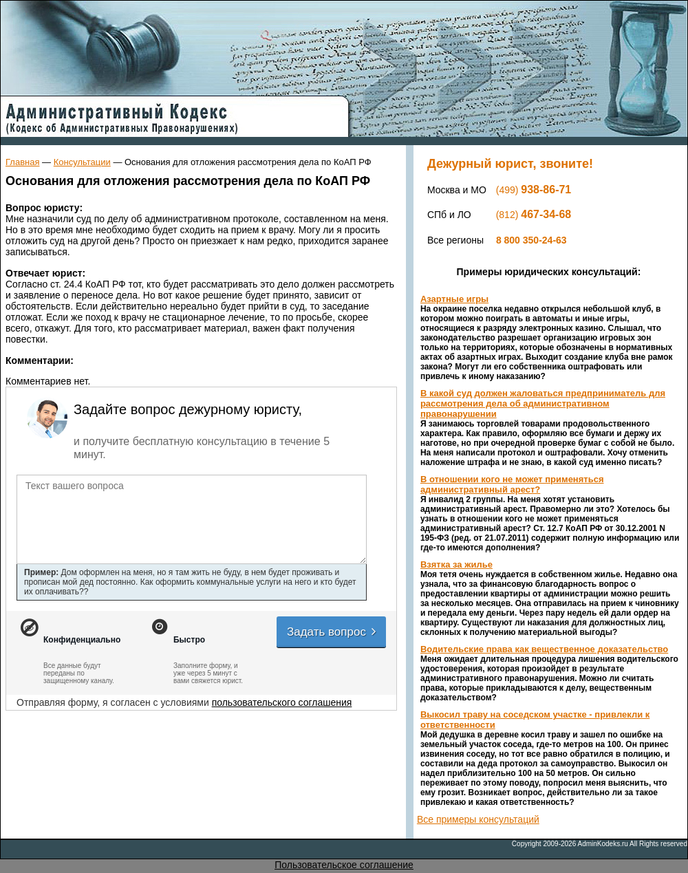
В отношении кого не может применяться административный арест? (512, 484)
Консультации (82, 162)
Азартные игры (454, 299)
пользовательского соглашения (282, 702)
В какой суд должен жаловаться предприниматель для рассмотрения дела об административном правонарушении (542, 403)
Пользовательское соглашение (344, 864)
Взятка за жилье (456, 564)
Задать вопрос (332, 631)
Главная (22, 162)
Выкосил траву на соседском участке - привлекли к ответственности (534, 719)
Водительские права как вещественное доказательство (544, 649)
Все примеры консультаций (478, 819)
